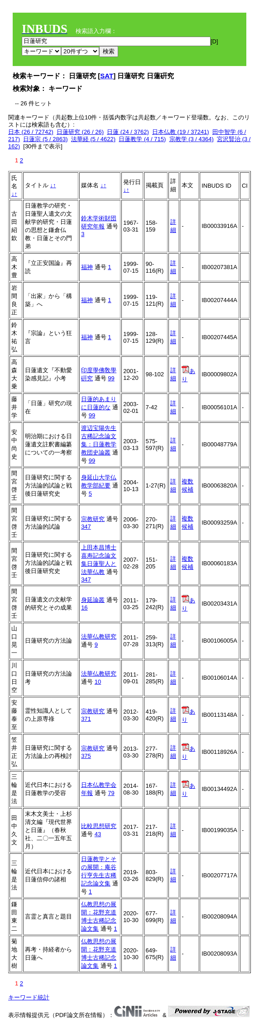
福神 (87, 267)
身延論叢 (93, 599)
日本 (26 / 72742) (30, 131)
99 (111, 378)
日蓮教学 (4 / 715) (142, 139)
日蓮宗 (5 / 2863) (45, 139)
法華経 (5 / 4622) (93, 139)
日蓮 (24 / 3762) (128, 131)
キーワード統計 (28, 997)
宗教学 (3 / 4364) (191, 139)
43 (98, 834)
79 (111, 793)
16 (84, 607)
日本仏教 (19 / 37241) (180, 131)
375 (86, 756)
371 (86, 718)
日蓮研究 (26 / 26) (80, 131)
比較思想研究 (98, 826)
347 (86, 526)
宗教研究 (93, 519)
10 (98, 681)
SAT (106, 76)
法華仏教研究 (98, 636)
